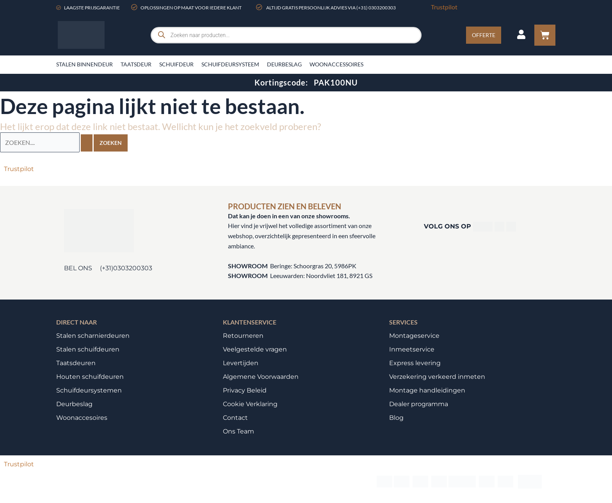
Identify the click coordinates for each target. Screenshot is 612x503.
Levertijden (240, 362)
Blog (396, 417)
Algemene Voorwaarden (261, 376)
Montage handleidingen (427, 390)
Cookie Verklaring (250, 403)
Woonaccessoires (336, 64)
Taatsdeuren (76, 362)
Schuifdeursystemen (89, 390)
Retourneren (243, 335)
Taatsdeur (136, 64)
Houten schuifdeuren (90, 376)
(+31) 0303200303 (376, 8)
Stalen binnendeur (84, 64)
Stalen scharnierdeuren (93, 335)
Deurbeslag (284, 64)
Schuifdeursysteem (230, 64)
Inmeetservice (411, 349)
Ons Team (238, 431)
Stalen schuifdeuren (87, 349)
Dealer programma (418, 403)
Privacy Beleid (245, 390)
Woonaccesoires (81, 417)
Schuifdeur (176, 64)
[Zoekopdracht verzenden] (87, 142)
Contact (235, 417)
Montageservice (414, 335)
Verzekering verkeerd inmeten (437, 376)
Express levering (415, 362)
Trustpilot (444, 7)
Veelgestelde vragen (255, 349)
